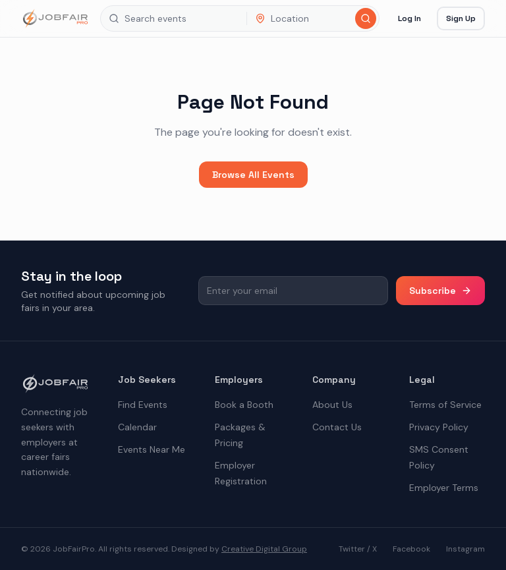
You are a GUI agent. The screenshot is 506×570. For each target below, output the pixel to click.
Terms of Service (445, 405)
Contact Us (337, 427)
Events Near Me (151, 449)
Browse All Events (253, 175)
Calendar (137, 427)
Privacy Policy (438, 427)
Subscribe (440, 291)
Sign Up (461, 18)
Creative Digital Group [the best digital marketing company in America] (264, 549)
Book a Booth (244, 405)
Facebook (411, 549)
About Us (332, 405)
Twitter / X (358, 549)
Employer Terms (443, 488)
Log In (409, 18)
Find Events (142, 405)
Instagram (465, 549)
